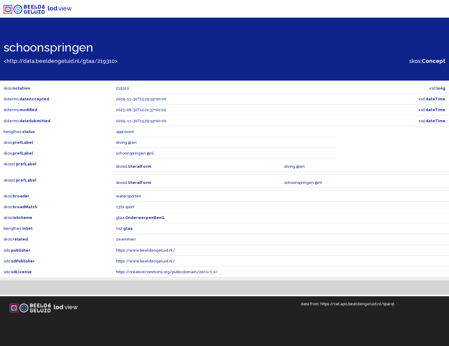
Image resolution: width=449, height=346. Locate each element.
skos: (427, 61)
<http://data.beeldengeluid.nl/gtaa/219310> (60, 61)
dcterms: (26, 99)
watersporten (128, 196)
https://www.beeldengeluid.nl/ (145, 250)
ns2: (124, 228)
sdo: (17, 250)
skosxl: (20, 164)
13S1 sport (125, 207)
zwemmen (126, 239)
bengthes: (19, 131)
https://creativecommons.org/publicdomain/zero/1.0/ (167, 272)
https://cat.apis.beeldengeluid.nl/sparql (357, 304)
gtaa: (140, 217)
